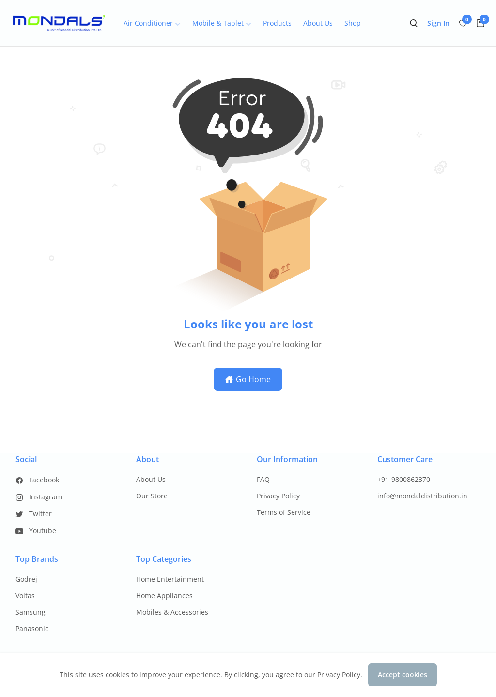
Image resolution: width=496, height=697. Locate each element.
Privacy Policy (278, 495)
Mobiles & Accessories (172, 612)
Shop (352, 23)
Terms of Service (283, 512)
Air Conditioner (152, 23)
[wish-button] (463, 23)
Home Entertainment (170, 579)
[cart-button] (480, 23)
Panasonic (32, 628)
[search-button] (414, 23)
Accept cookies (402, 674)
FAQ (263, 479)
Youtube (42, 530)
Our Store (152, 495)
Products (277, 23)
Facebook (44, 479)
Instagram (45, 496)
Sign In (438, 23)
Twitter (40, 513)
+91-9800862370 (403, 479)
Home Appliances (164, 595)
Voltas (25, 595)
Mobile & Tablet (221, 23)
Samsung (31, 612)
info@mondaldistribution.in (422, 495)
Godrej (26, 579)
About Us (318, 23)
